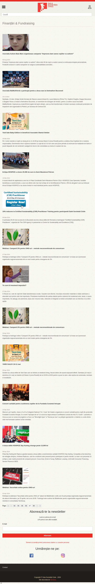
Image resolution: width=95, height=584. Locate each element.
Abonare (47, 535)
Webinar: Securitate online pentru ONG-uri (18, 487)
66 (26, 506)
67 (30, 506)
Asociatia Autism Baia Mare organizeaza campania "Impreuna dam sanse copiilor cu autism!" (38, 54)
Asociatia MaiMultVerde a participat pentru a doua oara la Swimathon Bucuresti (32, 91)
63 (14, 506)
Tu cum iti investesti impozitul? (14, 285)
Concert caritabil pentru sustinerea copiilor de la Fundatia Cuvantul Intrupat (31, 404)
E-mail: (4, 524)
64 (18, 506)
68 (34, 506)
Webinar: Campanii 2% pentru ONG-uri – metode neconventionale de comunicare (33, 248)
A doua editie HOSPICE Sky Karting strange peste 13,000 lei (25, 445)
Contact (5, 567)
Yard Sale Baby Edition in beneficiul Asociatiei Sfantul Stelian (25, 133)
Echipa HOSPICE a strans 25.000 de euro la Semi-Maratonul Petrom (28, 172)
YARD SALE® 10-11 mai (11, 364)
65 (22, 506)
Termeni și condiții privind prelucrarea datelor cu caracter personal (47, 542)
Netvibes (53, 580)
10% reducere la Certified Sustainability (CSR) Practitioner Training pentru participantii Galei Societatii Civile (43, 211)
